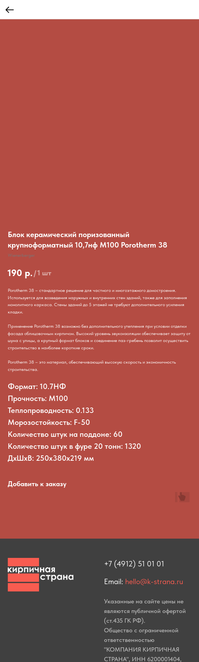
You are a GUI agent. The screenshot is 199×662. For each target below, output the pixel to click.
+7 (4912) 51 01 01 (134, 563)
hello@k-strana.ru (154, 581)
